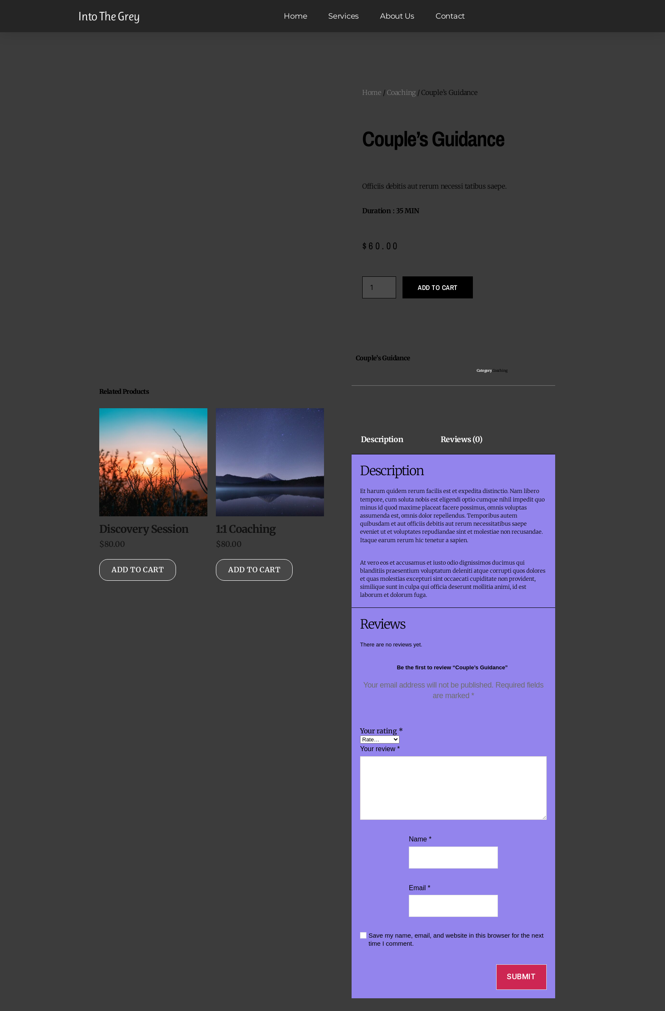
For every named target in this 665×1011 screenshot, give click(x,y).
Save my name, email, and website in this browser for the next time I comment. (456, 939)
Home (295, 16)
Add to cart (438, 287)
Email (419, 887)
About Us (397, 16)
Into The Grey (108, 16)
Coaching (401, 92)
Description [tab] (382, 440)
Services (343, 16)
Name (420, 839)
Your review (380, 748)
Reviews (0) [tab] (462, 440)
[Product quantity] (379, 287)
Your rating (381, 731)
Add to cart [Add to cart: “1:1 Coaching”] (254, 569)
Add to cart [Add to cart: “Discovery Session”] (138, 569)
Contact (450, 16)
